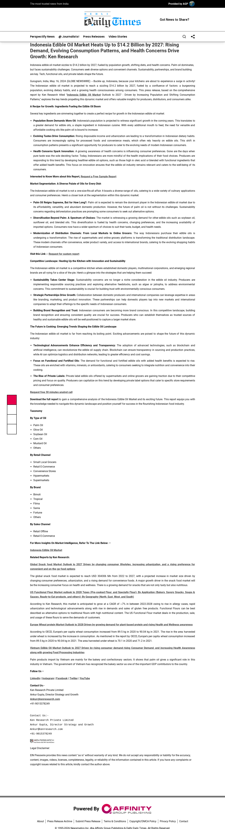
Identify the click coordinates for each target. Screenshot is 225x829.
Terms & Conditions (115, 821)
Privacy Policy (168, 821)
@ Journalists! (69, 36)
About (40, 821)
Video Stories (118, 36)
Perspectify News (42, 36)
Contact (183, 821)
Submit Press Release (88, 821)
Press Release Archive (59, 821)
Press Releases (94, 36)
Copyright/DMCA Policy (142, 821)
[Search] (184, 36)
